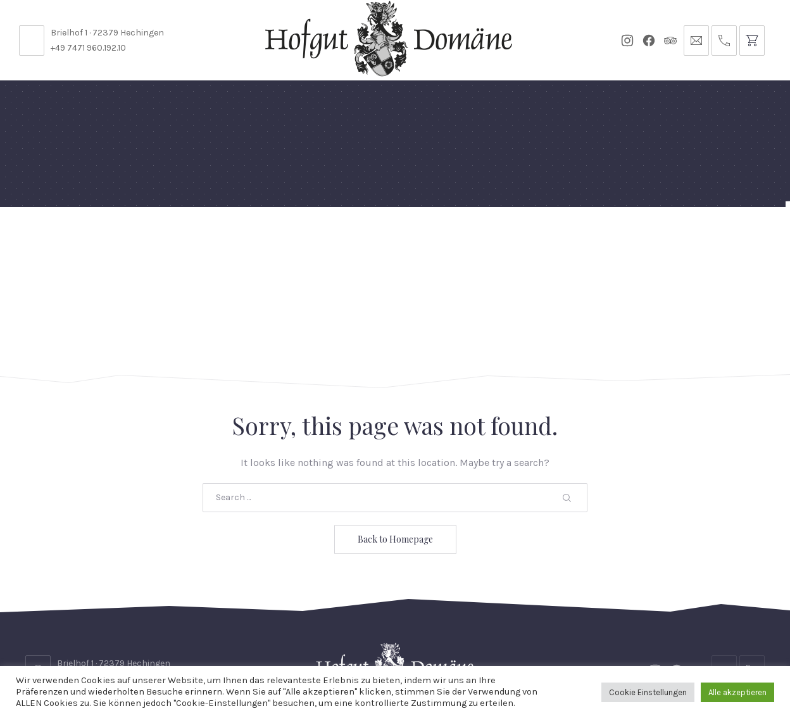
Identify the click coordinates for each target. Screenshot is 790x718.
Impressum (689, 632)
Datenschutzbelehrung (545, 632)
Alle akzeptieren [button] (737, 692)
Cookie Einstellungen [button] (648, 692)
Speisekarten (259, 237)
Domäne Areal (179, 242)
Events (397, 237)
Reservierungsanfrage (407, 632)
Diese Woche (337, 242)
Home (46, 237)
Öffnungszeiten (287, 632)
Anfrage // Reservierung (698, 242)
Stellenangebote (122, 632)
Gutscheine (533, 237)
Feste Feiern (102, 242)
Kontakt (206, 632)
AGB (633, 632)
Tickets (593, 237)
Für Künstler (459, 242)
